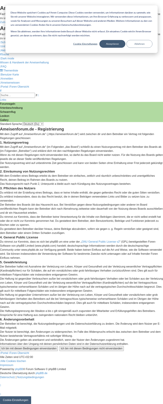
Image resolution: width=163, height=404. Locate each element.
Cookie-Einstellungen (85, 43)
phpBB (19, 369)
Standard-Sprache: (11, 124)
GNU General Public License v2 (101, 241)
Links (3, 99)
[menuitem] (4, 54)
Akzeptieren (112, 43)
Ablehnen (139, 43)
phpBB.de (41, 373)
